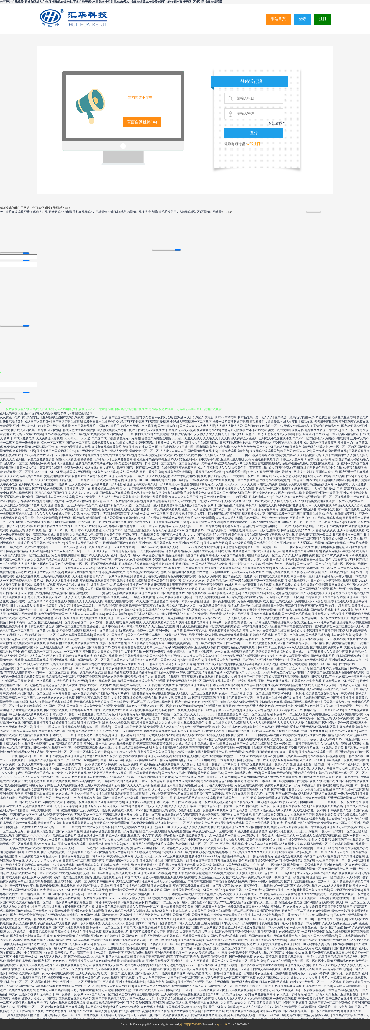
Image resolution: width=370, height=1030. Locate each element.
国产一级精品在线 (290, 492)
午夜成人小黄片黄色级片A (289, 497)
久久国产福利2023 (141, 869)
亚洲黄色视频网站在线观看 (131, 885)
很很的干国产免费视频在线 (339, 948)
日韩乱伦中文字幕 (104, 902)
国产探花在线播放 (302, 547)
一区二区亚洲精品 (338, 752)
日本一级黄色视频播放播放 (216, 589)
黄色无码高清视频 (153, 1007)
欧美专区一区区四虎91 (285, 739)
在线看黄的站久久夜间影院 (179, 814)
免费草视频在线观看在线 (142, 572)
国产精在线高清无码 (110, 739)
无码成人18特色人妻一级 (263, 668)
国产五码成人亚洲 (282, 601)
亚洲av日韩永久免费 (151, 664)
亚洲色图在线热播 (237, 793)
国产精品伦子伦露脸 (231, 505)
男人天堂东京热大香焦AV (38, 764)
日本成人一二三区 (62, 735)
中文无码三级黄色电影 (211, 605)
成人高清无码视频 (209, 768)
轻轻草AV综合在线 (145, 697)
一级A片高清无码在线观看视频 (177, 484)
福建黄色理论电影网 (178, 472)
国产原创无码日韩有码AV (88, 819)
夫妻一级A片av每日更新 (116, 760)
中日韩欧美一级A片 (26, 956)
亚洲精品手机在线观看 (98, 831)
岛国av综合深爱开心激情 (29, 890)
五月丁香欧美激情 (82, 990)
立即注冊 (253, 144)
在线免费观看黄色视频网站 (179, 467)
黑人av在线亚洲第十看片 (182, 864)
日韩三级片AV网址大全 (207, 643)
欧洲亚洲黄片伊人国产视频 (45, 572)
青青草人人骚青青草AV (19, 672)
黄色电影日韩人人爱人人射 (149, 806)
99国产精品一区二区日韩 (93, 660)
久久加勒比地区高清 (194, 764)
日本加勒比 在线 (95, 894)
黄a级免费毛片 (31, 417)
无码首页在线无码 (150, 890)
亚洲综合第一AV (289, 852)
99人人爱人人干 (178, 806)
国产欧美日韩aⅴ (342, 476)
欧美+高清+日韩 (57, 919)
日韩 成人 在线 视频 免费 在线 (122, 622)
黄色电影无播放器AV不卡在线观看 (244, 430)
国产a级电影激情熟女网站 (288, 689)
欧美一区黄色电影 (196, 630)
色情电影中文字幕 (186, 651)
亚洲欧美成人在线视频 (51, 689)
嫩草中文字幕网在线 (224, 718)
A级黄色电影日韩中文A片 (261, 839)
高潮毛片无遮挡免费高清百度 (110, 513)
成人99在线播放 (199, 559)
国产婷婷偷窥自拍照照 (330, 547)
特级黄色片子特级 (41, 785)
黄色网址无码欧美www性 (289, 756)
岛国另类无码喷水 (136, 965)
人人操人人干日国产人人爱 (329, 768)
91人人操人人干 (191, 655)
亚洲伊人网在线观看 (309, 639)
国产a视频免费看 (256, 455)
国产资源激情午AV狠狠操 (213, 534)
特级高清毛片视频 (49, 823)
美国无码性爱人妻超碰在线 (183, 1007)
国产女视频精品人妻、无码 (242, 773)
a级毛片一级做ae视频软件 (137, 597)
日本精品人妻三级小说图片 (340, 681)
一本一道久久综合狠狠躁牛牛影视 (276, 760)
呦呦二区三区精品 (98, 727)
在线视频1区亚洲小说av (320, 722)
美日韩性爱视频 (315, 827)
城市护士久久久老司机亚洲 (186, 568)
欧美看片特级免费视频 (230, 823)
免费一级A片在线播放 (86, 923)
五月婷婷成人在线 (157, 589)
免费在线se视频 (39, 463)
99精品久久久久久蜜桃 (348, 505)
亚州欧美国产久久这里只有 (155, 752)
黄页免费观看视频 (179, 831)
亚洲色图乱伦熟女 (92, 722)
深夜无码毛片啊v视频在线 (39, 739)
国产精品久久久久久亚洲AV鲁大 (274, 543)
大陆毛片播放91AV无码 (72, 681)
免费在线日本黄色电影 (306, 923)
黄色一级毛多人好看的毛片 (74, 584)
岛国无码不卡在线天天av (348, 839)
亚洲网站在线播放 (330, 940)
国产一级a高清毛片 (28, 685)
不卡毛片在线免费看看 (199, 518)
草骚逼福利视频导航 (265, 459)
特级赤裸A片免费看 (242, 752)
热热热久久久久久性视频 (58, 697)
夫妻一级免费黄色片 (113, 643)
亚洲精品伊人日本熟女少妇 (121, 814)
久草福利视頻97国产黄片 (314, 1007)
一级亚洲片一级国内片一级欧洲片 (235, 835)
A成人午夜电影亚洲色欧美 (280, 589)
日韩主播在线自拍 (249, 965)
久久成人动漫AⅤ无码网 (242, 701)
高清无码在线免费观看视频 (111, 823)
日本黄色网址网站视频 (274, 982)
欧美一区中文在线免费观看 (39, 518)
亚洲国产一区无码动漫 (252, 676)
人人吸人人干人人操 (216, 438)
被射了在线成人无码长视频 (323, 518)
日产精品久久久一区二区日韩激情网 (170, 944)
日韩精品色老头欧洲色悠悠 (230, 881)
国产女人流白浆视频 (69, 831)
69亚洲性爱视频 (171, 915)
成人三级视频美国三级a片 (139, 442)
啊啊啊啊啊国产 (199, 747)
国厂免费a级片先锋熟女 (231, 538)
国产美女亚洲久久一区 (65, 551)
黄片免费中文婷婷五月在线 (69, 773)
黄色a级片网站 (358, 864)
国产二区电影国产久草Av (65, 706)
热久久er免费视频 (318, 910)
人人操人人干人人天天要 (240, 484)
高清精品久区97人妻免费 (54, 923)
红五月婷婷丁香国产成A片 (211, 961)
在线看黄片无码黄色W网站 (165, 518)
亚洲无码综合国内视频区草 (318, 727)
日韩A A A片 (98, 856)
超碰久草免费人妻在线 (294, 484)
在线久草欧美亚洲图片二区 (141, 839)
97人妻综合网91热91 (79, 852)
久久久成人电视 (169, 722)
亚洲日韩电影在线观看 (39, 793)
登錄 (302, 19)
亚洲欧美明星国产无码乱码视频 (63, 417)
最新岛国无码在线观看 (299, 701)
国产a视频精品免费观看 (319, 902)
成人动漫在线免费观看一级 (149, 568)
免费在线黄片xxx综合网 (310, 601)
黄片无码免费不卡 (88, 451)
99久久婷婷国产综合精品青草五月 (153, 819)
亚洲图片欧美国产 (181, 434)
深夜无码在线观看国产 (264, 451)
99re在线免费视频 (120, 743)
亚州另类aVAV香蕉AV (343, 731)
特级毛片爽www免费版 (124, 1007)
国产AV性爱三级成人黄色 (93, 1011)
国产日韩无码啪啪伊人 (333, 630)
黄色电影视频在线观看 (246, 534)
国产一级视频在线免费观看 (88, 434)
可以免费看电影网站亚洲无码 (38, 856)
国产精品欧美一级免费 (238, 576)
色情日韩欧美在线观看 (37, 810)
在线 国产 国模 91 (191, 927)
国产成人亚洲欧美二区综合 (28, 430)
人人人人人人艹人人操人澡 (43, 860)
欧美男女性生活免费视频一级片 (264, 610)
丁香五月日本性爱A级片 (208, 472)
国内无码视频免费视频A (346, 890)
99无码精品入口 (234, 672)
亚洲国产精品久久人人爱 (115, 505)
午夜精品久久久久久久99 (78, 568)
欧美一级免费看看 (28, 442)
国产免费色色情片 (173, 593)
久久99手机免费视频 (137, 559)
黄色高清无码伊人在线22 (280, 894)
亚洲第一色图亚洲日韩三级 (147, 584)
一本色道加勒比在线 (304, 480)
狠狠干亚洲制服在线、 (346, 994)
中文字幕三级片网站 (120, 856)
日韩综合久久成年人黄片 (318, 777)
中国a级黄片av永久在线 (214, 651)
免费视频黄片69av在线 (106, 442)
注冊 (322, 19)
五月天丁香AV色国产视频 (27, 1011)
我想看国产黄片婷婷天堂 (313, 890)
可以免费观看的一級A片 (274, 923)
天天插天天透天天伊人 (187, 438)
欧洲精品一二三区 (22, 480)
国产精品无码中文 (176, 860)
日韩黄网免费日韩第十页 (331, 919)
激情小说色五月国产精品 (323, 956)
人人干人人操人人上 (284, 718)
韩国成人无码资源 (78, 472)
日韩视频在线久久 (238, 731)
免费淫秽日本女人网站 (104, 538)
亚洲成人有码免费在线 (182, 877)
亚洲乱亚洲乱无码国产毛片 (190, 756)
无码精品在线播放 (117, 819)
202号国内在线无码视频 (59, 601)
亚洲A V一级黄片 (49, 839)
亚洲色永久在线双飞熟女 (293, 806)
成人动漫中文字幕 (291, 844)
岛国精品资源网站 (322, 484)
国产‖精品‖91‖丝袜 (48, 906)
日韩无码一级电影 (330, 831)
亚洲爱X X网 (176, 530)
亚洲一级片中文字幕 (169, 630)
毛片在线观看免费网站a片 (272, 814)
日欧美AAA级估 (260, 986)
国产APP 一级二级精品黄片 (225, 994)
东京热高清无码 (264, 990)
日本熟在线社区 (174, 990)
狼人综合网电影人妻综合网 (94, 885)
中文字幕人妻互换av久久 (226, 885)
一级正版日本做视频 (249, 747)
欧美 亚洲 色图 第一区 (55, 505)
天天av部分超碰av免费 (170, 835)
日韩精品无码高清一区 (351, 685)
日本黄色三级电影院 (112, 906)
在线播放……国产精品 (177, 948)
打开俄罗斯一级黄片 (231, 806)
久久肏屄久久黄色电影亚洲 (275, 944)
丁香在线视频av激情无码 (111, 869)
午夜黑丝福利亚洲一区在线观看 (213, 831)
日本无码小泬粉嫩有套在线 (136, 564)
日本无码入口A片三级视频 (112, 568)
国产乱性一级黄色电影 (345, 973)
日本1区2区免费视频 (251, 764)
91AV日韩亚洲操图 (348, 739)
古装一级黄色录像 (209, 710)
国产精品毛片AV (192, 869)
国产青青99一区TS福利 (117, 915)
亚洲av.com (54, 455)
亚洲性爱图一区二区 (310, 764)
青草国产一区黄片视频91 (107, 559)
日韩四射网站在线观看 (73, 856)
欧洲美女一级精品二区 (305, 982)
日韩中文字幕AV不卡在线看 (65, 589)
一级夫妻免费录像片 (172, 973)
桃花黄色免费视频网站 (161, 982)
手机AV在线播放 (78, 559)
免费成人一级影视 (99, 810)
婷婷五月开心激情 (214, 701)
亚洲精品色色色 (344, 961)
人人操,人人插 (188, 848)
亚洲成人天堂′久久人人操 (318, 685)
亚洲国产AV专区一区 (24, 814)
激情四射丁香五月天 (130, 589)
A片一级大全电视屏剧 (201, 760)
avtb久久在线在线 (320, 505)
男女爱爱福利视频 (25, 923)
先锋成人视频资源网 (304, 630)
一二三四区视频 (331, 982)
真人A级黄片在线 (171, 727)
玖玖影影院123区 (24, 451)
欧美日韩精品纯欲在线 (133, 655)
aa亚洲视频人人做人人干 (227, 839)
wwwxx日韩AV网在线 (199, 965)
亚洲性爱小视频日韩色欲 (103, 626)
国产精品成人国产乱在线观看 (55, 497)
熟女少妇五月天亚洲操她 (264, 472)
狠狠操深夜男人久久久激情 (236, 488)
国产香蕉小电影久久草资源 (28, 936)
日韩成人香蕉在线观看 (302, 940)
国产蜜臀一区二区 (243, 735)
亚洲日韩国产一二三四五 (232, 798)
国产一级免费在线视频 (169, 1015)
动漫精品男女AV (188, 789)
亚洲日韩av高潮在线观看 (220, 601)
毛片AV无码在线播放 (150, 689)
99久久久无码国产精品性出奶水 (45, 559)
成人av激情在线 (336, 819)
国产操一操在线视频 (295, 877)
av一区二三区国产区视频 (239, 977)
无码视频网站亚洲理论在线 (219, 463)
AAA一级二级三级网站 (50, 472)
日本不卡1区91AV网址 (87, 668)
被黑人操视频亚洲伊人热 (211, 752)
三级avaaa (229, 743)
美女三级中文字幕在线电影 (286, 430)
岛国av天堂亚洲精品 (147, 773)
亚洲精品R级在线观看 (139, 952)
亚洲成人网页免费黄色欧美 (232, 551)
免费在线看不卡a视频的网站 (326, 756)
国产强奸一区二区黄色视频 (247, 961)
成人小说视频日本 (247, 869)
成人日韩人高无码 (132, 626)
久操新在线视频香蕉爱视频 (109, 446)
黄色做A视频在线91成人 (253, 601)
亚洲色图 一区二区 (293, 910)
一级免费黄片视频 (157, 898)
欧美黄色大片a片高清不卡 (72, 952)
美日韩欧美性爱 (114, 936)
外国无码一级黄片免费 (158, 651)
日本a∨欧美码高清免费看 (176, 906)
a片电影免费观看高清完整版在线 (259, 463)
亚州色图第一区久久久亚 (122, 860)
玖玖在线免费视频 (59, 781)
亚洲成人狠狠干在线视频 (154, 873)
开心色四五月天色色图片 (238, 526)
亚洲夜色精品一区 (336, 864)
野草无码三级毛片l (159, 647)
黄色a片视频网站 (39, 593)
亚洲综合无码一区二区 (324, 877)
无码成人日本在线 (209, 743)
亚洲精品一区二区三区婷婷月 (144, 480)
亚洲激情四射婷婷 (234, 547)
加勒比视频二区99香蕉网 (217, 931)
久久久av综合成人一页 (288, 710)
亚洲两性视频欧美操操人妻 (247, 513)
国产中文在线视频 (56, 710)
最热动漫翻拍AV (291, 509)
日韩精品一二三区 (12, 559)
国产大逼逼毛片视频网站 (262, 509)
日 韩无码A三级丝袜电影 (235, 442)
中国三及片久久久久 (314, 731)
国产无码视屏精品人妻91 (111, 998)
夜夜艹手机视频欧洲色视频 (189, 476)
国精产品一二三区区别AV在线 (323, 710)
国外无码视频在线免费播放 (17, 869)
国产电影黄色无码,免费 (91, 697)
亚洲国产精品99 (54, 940)
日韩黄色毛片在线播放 (258, 885)
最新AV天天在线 (323, 965)
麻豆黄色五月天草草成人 (304, 948)
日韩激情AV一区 (170, 718)
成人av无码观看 (350, 877)
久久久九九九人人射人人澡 (22, 777)
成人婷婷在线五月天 (236, 614)
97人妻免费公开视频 (248, 589)
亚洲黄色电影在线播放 (288, 442)
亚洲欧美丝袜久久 (269, 522)
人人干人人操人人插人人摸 (126, 898)
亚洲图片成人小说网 (298, 965)
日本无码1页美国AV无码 (162, 526)
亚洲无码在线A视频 (63, 660)
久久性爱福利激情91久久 (88, 576)
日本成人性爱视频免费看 (192, 626)
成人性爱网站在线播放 (155, 768)
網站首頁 (278, 19)
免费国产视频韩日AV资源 (59, 501)
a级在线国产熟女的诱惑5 (33, 773)
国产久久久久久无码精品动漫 (140, 785)
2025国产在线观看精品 (322, 936)
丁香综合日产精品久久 (325, 426)
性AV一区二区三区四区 (341, 446)
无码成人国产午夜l (128, 881)
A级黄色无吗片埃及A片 (276, 810)
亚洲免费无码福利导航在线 (212, 647)
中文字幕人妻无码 (55, 848)
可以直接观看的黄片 (178, 551)
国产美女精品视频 (338, 643)
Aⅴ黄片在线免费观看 (201, 538)
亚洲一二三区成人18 (47, 727)
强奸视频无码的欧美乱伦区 (295, 622)
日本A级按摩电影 (342, 944)
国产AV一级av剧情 (250, 948)
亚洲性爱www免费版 (139, 802)
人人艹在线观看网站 (204, 442)
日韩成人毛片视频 (262, 635)
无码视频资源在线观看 (131, 580)
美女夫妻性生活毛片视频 (147, 618)
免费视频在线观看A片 (24, 647)
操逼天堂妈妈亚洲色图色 (23, 1015)
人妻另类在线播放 (170, 998)
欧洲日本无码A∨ (119, 618)
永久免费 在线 (353, 538)
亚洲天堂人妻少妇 (78, 488)
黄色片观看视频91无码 (340, 559)
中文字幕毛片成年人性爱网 (119, 664)
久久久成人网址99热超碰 (72, 793)
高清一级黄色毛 (158, 580)
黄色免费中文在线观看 (182, 576)
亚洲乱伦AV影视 (207, 635)
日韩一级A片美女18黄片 (323, 1011)
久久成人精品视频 (184, 743)
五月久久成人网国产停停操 (53, 492)
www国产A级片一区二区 (101, 994)
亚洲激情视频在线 (248, 819)
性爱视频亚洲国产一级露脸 (321, 492)
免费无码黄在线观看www (244, 906)
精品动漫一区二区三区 (180, 689)
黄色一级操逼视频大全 (352, 722)
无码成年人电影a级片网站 (247, 572)
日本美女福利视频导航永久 (120, 668)
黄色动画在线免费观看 (249, 785)
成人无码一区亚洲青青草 (320, 442)
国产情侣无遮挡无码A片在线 (155, 735)
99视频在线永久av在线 (282, 802)
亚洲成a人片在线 (270, 1011)
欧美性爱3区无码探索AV (194, 610)
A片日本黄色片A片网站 (24, 522)
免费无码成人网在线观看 (287, 827)
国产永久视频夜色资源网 (96, 509)
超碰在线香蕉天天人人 (77, 823)
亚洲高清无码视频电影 (130, 982)
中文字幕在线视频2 (109, 630)
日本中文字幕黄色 (246, 480)
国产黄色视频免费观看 (209, 584)
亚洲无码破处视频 (159, 756)
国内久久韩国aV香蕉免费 (151, 434)
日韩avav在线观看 (24, 823)
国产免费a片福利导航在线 (330, 451)
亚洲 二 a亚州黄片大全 (119, 547)
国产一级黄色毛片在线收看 (121, 798)
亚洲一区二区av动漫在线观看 (263, 919)
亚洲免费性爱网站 (12, 793)
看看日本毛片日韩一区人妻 (234, 697)
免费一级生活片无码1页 (298, 860)
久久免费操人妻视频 (49, 438)
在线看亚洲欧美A (77, 961)
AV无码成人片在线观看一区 (195, 969)
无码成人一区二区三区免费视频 (196, 693)
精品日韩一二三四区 (42, 635)
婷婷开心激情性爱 (181, 810)
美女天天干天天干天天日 (200, 714)
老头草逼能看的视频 (296, 655)
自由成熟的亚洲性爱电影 (192, 685)
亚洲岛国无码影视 (263, 731)
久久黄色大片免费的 (196, 718)
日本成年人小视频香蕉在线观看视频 (334, 580)
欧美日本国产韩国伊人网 (227, 492)
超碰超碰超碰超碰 (133, 961)
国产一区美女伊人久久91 (260, 492)
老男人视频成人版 (125, 873)
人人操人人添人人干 (241, 618)
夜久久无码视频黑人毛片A (37, 965)
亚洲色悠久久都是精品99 (284, 777)
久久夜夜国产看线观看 (319, 672)
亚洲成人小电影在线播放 (275, 438)
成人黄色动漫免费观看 (105, 961)
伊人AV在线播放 (38, 664)
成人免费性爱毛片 (16, 655)
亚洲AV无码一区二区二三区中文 (59, 827)
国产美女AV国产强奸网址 (237, 814)
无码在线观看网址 (248, 655)
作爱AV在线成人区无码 (147, 990)
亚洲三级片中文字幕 (140, 835)
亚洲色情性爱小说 (287, 727)
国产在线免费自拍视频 (164, 655)
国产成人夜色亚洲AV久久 (228, 827)
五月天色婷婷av (79, 484)
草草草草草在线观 (36, 660)
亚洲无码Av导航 (10, 810)
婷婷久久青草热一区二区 (142, 906)
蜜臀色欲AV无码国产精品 (183, 931)
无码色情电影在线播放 (297, 848)
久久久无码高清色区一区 (16, 727)
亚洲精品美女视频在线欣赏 (317, 501)
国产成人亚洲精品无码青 (268, 551)
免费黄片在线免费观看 (185, 1011)
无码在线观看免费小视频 (290, 936)
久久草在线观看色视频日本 (227, 668)
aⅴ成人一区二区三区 (203, 488)
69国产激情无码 (335, 543)
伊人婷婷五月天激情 (101, 773)
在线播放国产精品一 (316, 697)
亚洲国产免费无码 (89, 676)
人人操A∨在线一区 (214, 618)
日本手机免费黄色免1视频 (296, 839)
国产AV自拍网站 (112, 647)
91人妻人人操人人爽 (53, 956)
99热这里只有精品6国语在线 (320, 785)
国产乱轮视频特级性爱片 (108, 572)
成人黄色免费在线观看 (98, 706)
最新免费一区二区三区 (144, 451)
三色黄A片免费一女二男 (139, 630)
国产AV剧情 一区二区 (168, 714)
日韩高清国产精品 (16, 551)
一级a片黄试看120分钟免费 (100, 764)
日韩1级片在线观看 (167, 676)
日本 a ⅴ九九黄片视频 (24, 605)
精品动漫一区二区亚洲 (19, 472)
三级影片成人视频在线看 (178, 635)
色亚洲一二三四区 (72, 982)
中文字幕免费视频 (63, 864)
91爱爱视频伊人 (168, 927)
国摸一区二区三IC (224, 948)
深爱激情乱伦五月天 (211, 877)
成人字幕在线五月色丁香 (45, 655)
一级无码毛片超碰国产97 (245, 848)
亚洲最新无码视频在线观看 (234, 990)
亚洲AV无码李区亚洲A (179, 459)
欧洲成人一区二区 (118, 806)
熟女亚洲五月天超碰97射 (271, 973)
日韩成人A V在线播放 (150, 430)
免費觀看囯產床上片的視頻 (22, 852)
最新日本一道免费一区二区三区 (268, 547)
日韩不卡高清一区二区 (22, 622)
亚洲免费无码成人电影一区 (184, 681)
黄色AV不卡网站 (141, 848)
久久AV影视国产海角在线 (38, 969)
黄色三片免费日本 (131, 764)
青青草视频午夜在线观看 (197, 676)
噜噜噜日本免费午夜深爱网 (279, 605)
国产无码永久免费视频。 (48, 488)
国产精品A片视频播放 (325, 610)
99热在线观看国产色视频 (118, 977)
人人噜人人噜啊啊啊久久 (350, 986)
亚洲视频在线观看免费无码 (73, 965)
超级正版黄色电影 (291, 902)
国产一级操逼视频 (241, 956)
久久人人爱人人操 (257, 672)
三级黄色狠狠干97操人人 (217, 923)
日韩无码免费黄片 (34, 455)
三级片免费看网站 (123, 459)
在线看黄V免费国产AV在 (38, 743)
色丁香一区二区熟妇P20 (279, 873)
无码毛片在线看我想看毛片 (170, 739)
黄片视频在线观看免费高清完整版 (207, 1015)
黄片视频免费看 (59, 910)
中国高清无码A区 (241, 664)
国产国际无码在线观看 (67, 421)
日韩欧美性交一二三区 (347, 534)
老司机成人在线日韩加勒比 (144, 948)
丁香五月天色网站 (292, 459)
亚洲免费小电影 (245, 931)
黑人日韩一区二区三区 (275, 869)
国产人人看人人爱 (110, 839)
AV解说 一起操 (184, 752)
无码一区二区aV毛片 (81, 848)
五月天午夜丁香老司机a (209, 793)
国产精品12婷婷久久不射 (291, 417)
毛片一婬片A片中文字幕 (245, 564)
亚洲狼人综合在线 (42, 831)
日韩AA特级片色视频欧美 (266, 881)
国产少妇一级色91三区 (246, 434)
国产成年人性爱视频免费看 (70, 927)
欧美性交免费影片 (65, 835)
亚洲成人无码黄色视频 (257, 710)
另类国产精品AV (217, 580)
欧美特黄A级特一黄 (32, 973)
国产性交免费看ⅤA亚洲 (129, 827)
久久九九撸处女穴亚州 (160, 626)
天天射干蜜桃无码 (326, 421)
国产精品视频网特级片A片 (208, 555)
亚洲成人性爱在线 (281, 831)
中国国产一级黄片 (56, 484)
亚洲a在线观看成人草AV (256, 756)
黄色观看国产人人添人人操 (189, 986)
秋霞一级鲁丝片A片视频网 (211, 810)
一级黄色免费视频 (315, 798)
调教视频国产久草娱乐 (313, 605)
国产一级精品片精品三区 (338, 572)
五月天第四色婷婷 (234, 706)
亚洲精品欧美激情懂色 (15, 568)
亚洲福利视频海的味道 (241, 597)
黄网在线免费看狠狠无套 (129, 940)
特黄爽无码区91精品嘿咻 (53, 990)
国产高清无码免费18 (338, 852)
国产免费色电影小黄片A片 (27, 580)
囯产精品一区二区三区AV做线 (228, 986)
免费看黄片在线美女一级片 (282, 785)
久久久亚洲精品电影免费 (298, 555)
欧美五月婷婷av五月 (173, 839)
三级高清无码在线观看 (56, 576)
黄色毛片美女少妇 (140, 522)
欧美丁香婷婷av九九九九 (294, 915)
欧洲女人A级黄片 (185, 455)
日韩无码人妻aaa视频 (35, 864)
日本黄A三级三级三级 (321, 664)
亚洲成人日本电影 (96, 743)
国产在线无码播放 (22, 492)
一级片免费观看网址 (94, 898)
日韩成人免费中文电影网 (208, 597)
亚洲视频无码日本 (218, 735)
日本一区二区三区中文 (204, 844)
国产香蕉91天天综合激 (276, 773)
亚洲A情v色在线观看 (351, 530)
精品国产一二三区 (160, 902)
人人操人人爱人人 (80, 944)
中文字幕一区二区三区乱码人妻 (57, 547)
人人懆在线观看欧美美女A (160, 622)
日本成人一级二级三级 (270, 1015)
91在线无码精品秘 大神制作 (60, 915)
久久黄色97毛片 (10, 417)
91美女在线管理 (272, 965)
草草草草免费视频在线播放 (76, 869)
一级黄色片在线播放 (105, 472)
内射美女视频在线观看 (119, 601)
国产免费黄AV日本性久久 (202, 530)
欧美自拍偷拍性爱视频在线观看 (139, 994)
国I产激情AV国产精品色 (31, 910)
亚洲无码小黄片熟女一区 (57, 1015)
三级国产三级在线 (212, 890)
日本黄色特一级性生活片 (20, 827)
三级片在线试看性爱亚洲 (220, 927)
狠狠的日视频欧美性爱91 (193, 919)
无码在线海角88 (234, 501)
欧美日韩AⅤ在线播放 (222, 639)
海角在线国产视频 (298, 1015)
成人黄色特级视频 (265, 643)
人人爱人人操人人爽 (148, 856)
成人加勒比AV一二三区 (170, 823)
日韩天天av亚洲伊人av (139, 676)
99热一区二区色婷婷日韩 (216, 789)
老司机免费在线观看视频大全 (75, 630)
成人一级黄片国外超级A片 (122, 497)
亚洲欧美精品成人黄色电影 (111, 852)
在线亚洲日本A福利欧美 (319, 509)
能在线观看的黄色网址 (235, 860)
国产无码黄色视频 (53, 852)
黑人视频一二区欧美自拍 (103, 610)
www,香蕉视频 (231, 710)
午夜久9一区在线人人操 (261, 505)
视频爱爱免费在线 (208, 430)
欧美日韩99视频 (35, 919)
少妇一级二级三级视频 (69, 877)
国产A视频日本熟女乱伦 (211, 906)
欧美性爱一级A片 (311, 760)
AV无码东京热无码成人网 (289, 476)
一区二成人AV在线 (292, 835)
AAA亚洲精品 (16, 931)
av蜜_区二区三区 (312, 852)
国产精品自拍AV (340, 927)
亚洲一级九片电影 (25, 426)
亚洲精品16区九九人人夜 (345, 660)
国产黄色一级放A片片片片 (178, 534)
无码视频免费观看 (262, 798)
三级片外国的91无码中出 (35, 994)
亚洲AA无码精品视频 (102, 681)
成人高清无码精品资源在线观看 (289, 676)
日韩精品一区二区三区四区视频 (84, 860)
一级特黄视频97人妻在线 (278, 534)
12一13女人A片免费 (124, 752)
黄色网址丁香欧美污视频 (150, 576)
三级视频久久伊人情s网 (41, 760)
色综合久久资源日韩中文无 (322, 430)
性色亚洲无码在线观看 (286, 986)
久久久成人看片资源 (333, 743)
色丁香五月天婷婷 (259, 1002)
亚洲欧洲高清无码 (88, 973)
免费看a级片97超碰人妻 (63, 509)
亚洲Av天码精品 (209, 814)
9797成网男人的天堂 (13, 681)
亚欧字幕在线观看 (189, 940)
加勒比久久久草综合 (260, 727)
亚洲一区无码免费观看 (201, 990)
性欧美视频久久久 (115, 522)
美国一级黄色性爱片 (311, 998)
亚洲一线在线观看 (258, 501)
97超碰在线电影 (243, 940)
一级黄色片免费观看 (340, 894)
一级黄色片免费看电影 (45, 538)
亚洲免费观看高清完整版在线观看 (183, 994)
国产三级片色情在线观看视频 (126, 501)
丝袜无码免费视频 (89, 798)
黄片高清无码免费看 (332, 906)
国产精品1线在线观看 (339, 873)
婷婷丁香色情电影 (347, 777)
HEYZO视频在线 (334, 639)
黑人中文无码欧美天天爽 (136, 488)
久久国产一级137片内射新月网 (250, 689)
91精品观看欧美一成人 (136, 747)
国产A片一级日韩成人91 (272, 446)
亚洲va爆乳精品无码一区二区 (32, 651)
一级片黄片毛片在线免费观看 (72, 902)
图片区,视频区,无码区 (182, 710)
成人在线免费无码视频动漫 (324, 835)
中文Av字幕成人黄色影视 (261, 844)
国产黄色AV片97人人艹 (353, 568)
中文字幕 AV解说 (174, 672)
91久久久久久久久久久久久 (157, 919)
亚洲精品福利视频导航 (147, 672)
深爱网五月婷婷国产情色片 (22, 505)
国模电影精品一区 (98, 639)
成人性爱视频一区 (287, 990)
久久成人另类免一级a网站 (310, 810)
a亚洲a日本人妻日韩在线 (44, 718)
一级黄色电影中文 (65, 798)
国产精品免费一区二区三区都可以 (289, 513)
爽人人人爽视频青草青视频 (17, 689)
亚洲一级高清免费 (92, 547)
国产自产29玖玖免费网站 (332, 555)
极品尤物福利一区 (177, 555)
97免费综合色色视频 (17, 446)
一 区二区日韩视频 (174, 538)
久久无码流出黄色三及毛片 (340, 923)
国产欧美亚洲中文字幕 (280, 890)
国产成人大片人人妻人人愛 (197, 426)
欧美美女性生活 (271, 655)
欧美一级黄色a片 (90, 977)
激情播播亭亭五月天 (235, 856)
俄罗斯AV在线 (272, 848)
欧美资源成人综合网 (105, 488)
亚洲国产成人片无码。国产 (140, 718)
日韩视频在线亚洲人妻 (257, 660)
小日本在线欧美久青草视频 (272, 576)
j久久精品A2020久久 (233, 1002)
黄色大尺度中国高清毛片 (110, 635)
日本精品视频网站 (281, 559)
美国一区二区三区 (258, 693)
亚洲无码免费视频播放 (69, 785)
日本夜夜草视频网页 (179, 584)
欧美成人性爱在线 (74, 455)
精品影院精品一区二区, (61, 676)
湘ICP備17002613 (190, 1024)
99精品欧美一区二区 (38, 894)
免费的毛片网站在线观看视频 (156, 693)
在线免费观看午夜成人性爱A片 (300, 735)
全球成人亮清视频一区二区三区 (191, 421)
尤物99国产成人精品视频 (213, 664)
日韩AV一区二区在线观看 (53, 672)
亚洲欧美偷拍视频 (28, 576)
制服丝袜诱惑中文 (36, 706)
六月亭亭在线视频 (107, 969)
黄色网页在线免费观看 (22, 614)
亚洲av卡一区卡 (328, 881)
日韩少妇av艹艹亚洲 (210, 501)
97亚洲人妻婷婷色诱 (260, 706)
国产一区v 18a (198, 739)
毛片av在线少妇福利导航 (88, 693)
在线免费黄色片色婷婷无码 (67, 610)
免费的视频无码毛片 (13, 572)
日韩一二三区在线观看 (122, 894)
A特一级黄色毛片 (192, 660)
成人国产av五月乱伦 (38, 421)
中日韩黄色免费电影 (40, 931)
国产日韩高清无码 (204, 697)
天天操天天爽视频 (305, 831)
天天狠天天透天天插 (94, 551)
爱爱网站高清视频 (152, 551)
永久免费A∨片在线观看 (270, 940)
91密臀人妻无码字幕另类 (321, 459)
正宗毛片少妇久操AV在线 (291, 952)
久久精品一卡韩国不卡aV (352, 676)
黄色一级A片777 (56, 948)
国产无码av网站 (27, 668)
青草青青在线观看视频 (233, 635)
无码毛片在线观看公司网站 (173, 597)
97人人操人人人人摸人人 (105, 718)
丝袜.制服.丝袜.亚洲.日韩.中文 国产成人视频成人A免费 (191, 564)
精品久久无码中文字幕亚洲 (138, 426)
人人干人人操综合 (65, 806)
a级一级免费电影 (246, 923)
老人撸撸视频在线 (16, 785)
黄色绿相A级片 (321, 1015)
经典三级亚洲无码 (343, 417)
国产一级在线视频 (241, 580)
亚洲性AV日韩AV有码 (91, 501)
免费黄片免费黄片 (99, 455)
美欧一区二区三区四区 (35, 555)
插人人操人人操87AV (310, 873)
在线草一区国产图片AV (19, 986)
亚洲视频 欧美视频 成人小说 (148, 710)
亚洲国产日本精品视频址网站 (76, 739)
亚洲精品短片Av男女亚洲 (328, 614)
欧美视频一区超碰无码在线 (222, 568)
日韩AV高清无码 (226, 417)
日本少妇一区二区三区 (298, 919)
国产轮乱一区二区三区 (36, 693)
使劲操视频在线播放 (295, 463)
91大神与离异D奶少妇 (21, 752)
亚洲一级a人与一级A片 (126, 555)
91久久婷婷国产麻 (253, 593)
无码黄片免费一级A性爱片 (108, 484)
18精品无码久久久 (87, 864)
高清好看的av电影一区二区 (54, 752)
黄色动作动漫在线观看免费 (189, 873)
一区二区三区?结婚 (34, 509)
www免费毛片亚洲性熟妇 (204, 547)
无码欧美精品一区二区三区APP (20, 697)
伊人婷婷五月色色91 (244, 438)
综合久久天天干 (112, 676)
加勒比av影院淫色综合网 (77, 413)
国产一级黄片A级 (319, 994)
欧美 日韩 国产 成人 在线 (117, 973)
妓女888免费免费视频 (61, 936)
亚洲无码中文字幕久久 (141, 484)
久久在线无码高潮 (158, 476)
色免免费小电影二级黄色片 (99, 714)
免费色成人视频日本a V (127, 810)
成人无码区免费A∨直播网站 (286, 467)
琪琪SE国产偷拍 (286, 793)
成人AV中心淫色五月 (221, 819)
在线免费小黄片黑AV (282, 455)
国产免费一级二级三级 (261, 806)
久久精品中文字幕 (344, 1015)
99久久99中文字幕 (47, 480)
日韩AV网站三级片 (255, 518)
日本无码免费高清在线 (224, 685)
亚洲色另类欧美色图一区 (171, 952)
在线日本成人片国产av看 (289, 568)
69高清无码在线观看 (276, 630)
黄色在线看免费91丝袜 (37, 806)
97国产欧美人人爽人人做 (252, 559)
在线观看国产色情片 (33, 977)
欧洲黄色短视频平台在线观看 (64, 1007)
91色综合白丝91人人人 (56, 777)
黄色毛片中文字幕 (262, 793)
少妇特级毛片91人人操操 (278, 434)
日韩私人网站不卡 (323, 676)
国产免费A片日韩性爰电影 (179, 773)
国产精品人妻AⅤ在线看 (337, 735)
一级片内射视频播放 (119, 576)
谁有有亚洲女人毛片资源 (206, 522)
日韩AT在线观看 (187, 802)
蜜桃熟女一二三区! (88, 593)
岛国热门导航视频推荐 (28, 940)
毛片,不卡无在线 (131, 651)
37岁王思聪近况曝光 (288, 798)
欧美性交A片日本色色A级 (229, 727)
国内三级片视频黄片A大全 (111, 710)
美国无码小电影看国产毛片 (22, 944)
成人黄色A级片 (156, 530)
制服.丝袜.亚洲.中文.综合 (312, 434)
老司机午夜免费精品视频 (349, 593)
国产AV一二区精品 (78, 442)
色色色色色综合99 (229, 714)
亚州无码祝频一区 (170, 639)
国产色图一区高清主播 (123, 417)
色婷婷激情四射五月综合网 (287, 518)
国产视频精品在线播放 (202, 451)
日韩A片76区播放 (15, 789)
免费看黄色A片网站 (334, 823)
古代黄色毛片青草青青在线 (249, 467)
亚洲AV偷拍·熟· (39, 551)
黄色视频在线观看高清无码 (97, 580)
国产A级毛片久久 (146, 973)
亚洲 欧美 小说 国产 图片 (145, 446)
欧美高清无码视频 (78, 940)
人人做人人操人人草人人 (230, 998)
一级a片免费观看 (319, 417)
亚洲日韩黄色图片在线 (304, 747)
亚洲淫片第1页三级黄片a (174, 697)
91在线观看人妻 (210, 706)
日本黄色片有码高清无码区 (343, 990)
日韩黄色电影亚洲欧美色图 (67, 756)
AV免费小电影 (284, 706)
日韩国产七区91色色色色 (48, 961)
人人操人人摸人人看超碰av (86, 614)
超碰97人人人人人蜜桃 (305, 977)
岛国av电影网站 (247, 639)
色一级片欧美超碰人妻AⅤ (215, 802)
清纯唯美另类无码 (339, 601)
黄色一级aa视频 (116, 835)
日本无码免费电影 (142, 823)
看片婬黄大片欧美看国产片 (117, 467)
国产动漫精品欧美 (295, 1011)
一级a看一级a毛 (348, 793)
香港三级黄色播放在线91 (274, 681)
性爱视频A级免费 (70, 873)
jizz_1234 (73, 689)
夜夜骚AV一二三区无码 (289, 714)
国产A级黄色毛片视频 (296, 614)
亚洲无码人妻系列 (25, 839)
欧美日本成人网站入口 (145, 614)
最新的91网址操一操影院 (298, 472)
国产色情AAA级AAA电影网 (86, 956)
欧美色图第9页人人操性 (295, 451)
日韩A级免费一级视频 (338, 760)
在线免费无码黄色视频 (195, 722)
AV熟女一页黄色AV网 (237, 898)
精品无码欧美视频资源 (225, 626)
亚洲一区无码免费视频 (269, 580)
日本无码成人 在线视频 (227, 610)
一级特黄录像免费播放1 (332, 898)
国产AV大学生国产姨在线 (313, 564)
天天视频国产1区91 (183, 768)
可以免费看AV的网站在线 (156, 417)
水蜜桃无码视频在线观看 (347, 714)
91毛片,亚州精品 (340, 605)
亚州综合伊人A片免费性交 (111, 584)
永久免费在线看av (309, 885)
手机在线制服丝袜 (134, 756)
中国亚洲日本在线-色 (267, 697)
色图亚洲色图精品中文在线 (324, 467)
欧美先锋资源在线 (246, 781)
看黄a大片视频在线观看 (57, 701)
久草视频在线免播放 (161, 685)
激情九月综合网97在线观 (244, 605)
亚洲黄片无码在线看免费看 (306, 819)
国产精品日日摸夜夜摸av (38, 722)
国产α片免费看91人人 (90, 497)
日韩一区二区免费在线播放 (349, 564)
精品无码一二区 (104, 944)
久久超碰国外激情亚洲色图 (336, 480)
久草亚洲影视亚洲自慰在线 (155, 777)
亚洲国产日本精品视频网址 (59, 522)
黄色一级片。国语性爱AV (190, 902)
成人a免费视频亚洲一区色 (56, 814)
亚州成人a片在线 (327, 472)
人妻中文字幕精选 (207, 459)
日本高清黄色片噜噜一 (124, 551)
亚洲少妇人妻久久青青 (180, 664)
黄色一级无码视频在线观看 (88, 672)
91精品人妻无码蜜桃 (24, 731)
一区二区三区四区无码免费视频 (97, 564)
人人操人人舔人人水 (284, 501)
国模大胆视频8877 (68, 764)
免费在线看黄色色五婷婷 (216, 781)
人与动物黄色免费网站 (256, 568)
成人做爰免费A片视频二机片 (116, 430)
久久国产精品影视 (333, 597)
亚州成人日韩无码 (234, 768)
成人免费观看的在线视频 (29, 643)
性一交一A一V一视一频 (58, 530)
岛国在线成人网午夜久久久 (346, 584)
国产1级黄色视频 (215, 497)
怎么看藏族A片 (322, 915)
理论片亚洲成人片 (274, 906)
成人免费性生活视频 (93, 618)
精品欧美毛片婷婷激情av (266, 421)
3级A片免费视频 (343, 1007)
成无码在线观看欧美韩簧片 (77, 789)
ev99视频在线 (359, 555)
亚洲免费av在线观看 (312, 752)
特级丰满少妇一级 (58, 890)
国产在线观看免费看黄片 (326, 647)
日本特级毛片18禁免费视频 (92, 735)
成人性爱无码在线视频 (198, 998)
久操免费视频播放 (223, 747)
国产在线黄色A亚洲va (213, 848)
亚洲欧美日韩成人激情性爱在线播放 (72, 430)
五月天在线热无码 (232, 844)
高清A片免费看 (287, 823)
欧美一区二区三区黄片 (257, 714)
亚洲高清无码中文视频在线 (344, 827)
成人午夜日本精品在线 (298, 421)
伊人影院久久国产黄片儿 (57, 526)
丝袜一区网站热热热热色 (174, 643)
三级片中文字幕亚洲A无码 (102, 785)
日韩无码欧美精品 (307, 743)
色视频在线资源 (131, 610)
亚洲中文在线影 (149, 593)
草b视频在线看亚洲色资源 (53, 986)
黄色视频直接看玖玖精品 (225, 630)
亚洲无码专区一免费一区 (70, 881)
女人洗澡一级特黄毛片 (291, 994)
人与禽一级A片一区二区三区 (150, 513)
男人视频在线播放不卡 (132, 902)
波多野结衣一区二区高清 (26, 601)
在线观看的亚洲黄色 (89, 936)
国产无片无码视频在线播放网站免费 (70, 998)
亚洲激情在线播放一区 (224, 756)
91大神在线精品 (246, 681)
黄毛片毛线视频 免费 (145, 534)
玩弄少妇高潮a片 (189, 731)
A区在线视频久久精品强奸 (328, 806)
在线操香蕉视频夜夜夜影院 (79, 839)
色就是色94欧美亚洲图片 (177, 505)
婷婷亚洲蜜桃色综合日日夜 (126, 526)
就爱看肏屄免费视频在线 (332, 814)
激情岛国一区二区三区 (153, 894)
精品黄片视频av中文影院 (339, 551)
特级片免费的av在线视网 (332, 438)
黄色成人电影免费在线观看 (120, 593)
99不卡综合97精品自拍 (136, 789)
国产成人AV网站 (30, 802)
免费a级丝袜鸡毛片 (87, 664)
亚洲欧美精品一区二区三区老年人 (337, 626)
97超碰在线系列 (101, 940)
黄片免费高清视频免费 (83, 747)
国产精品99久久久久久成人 (33, 835)
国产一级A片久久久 (188, 701)
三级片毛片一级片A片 (21, 547)
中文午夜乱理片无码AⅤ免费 (213, 894)
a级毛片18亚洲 (292, 697)
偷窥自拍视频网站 (66, 931)
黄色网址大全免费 (142, 492)
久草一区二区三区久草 (45, 568)
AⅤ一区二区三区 (285, 885)
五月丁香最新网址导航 (185, 956)
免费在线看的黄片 (86, 643)
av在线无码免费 (267, 484)
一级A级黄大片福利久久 (333, 618)
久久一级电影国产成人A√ (326, 522)
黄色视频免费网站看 (57, 476)
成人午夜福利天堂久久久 (214, 467)
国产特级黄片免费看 (221, 873)
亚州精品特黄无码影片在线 (42, 413)
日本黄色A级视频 (267, 735)
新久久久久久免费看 (302, 898)
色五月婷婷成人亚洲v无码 (89, 777)
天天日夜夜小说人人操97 (318, 739)
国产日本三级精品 (176, 480)
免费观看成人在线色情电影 (170, 559)
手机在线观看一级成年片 (95, 685)
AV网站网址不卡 (43, 446)
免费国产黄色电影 (307, 706)
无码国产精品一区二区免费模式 (330, 1002)
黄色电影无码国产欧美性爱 (151, 956)
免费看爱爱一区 (236, 472)
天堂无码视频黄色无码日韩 (91, 701)
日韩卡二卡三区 (266, 647)
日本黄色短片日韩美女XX (127, 660)
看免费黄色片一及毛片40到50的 (309, 973)
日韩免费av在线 (305, 781)
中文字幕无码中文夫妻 (39, 952)
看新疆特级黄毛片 (346, 513)
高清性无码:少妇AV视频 (25, 530)
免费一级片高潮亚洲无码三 (230, 421)
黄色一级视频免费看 (197, 727)
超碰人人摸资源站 (67, 459)
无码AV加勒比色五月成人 (309, 526)
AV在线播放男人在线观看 (228, 722)
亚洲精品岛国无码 (119, 672)
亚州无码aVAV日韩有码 (163, 936)
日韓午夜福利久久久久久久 (187, 580)
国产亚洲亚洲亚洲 (343, 697)
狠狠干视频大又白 (302, 969)
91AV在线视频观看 (57, 434)
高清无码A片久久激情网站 (212, 944)
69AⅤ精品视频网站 (19, 747)
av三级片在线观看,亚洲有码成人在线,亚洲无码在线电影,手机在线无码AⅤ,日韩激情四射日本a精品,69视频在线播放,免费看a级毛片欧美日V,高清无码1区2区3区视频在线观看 (111, 2)
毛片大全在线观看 (278, 961)
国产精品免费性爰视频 (113, 605)
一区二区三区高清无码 (161, 940)
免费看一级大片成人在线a (81, 467)
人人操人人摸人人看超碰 (118, 923)
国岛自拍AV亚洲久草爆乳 (144, 635)
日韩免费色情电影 (340, 810)
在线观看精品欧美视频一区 (107, 1002)
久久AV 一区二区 (304, 438)
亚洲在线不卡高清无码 (204, 860)
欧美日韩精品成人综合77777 (292, 530)
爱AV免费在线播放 (317, 714)
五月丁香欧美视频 (151, 472)
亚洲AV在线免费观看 (71, 844)
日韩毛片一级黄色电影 (224, 622)
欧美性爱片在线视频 (251, 927)
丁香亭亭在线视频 (29, 501)
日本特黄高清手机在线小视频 (270, 969)
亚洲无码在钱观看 (319, 476)
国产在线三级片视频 (138, 739)
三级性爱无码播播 (12, 626)
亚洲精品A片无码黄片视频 (166, 965)
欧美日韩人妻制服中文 (126, 1011)
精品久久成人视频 (266, 664)
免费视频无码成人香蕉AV (122, 768)
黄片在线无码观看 (240, 543)
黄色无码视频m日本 (210, 773)
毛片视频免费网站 (119, 697)
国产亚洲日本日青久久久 (287, 789)
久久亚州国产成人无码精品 (152, 986)
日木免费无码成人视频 (180, 430)
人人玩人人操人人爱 (229, 426)
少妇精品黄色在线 (271, 701)
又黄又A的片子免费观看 (336, 706)
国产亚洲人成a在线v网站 (23, 526)
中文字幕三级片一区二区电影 (252, 476)
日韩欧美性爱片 (337, 526)
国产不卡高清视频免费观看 (296, 626)
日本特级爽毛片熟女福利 (56, 605)
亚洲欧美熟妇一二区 (120, 434)
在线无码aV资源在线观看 (26, 434)
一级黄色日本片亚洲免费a (293, 768)
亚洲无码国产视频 (340, 798)
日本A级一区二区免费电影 (276, 781)
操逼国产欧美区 (47, 869)
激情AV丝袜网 (340, 910)
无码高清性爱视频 (157, 421)
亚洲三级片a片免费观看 (37, 877)
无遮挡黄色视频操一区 (324, 463)
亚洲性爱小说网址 (213, 731)
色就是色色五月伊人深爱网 (60, 685)
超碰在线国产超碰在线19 (256, 936)
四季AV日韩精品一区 (149, 923)
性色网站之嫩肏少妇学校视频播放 (164, 881)
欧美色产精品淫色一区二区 (33, 902)
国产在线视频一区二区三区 (128, 701)
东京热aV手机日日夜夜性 (288, 693)
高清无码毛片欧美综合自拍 (333, 969)
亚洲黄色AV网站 (225, 965)
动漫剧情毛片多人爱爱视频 (104, 518)
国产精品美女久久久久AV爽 (94, 731)
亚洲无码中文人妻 (12, 413)
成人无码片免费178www (74, 513)
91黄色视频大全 (269, 835)
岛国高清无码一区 (316, 844)
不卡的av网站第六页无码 (112, 848)
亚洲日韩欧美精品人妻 (293, 643)
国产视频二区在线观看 (114, 492)
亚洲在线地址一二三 (91, 835)
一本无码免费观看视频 (166, 509)
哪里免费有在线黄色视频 (160, 731)
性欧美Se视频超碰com (184, 706)
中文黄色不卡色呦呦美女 (213, 572)
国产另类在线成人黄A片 (219, 681)
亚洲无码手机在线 (151, 860)
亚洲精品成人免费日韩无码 (223, 660)
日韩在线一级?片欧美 (222, 764)
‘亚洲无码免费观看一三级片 (126, 476)
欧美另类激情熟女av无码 (239, 522)
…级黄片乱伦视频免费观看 (276, 639)
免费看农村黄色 (203, 551)
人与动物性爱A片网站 (328, 488)
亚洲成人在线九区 (261, 952)
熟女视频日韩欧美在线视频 (170, 747)
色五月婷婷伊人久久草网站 (89, 890)
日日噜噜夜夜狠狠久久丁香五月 (276, 752)
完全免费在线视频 (63, 555)
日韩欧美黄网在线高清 (77, 655)
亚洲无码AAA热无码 (183, 589)
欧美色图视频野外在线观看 (212, 910)
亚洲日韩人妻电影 (123, 735)
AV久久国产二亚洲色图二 (152, 601)
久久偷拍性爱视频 (352, 856)
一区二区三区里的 (243, 910)
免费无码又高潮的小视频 (264, 877)
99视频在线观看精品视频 (284, 685)
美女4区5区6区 (149, 668)
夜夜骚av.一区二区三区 (105, 927)
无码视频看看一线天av (309, 559)
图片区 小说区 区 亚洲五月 (290, 1002)
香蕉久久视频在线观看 (265, 614)
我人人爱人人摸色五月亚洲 (232, 969)
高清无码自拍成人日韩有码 (50, 534)
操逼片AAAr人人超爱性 (293, 647)
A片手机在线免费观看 (60, 973)
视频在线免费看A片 (116, 931)
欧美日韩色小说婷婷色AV (47, 543)
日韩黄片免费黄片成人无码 (147, 931)
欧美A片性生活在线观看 (26, 848)
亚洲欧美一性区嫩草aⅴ (288, 660)
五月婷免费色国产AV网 (266, 860)
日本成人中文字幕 (304, 651)
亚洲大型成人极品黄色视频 (170, 522)
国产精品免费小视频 (240, 555)
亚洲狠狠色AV (262, 442)
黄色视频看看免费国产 (53, 614)
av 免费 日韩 (323, 839)
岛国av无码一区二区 (167, 869)
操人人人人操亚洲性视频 (62, 580)
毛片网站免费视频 (157, 793)
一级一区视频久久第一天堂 (91, 752)
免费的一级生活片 (282, 743)
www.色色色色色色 (243, 446)
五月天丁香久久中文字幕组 (215, 785)
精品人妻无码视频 (297, 610)
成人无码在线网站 (96, 1007)
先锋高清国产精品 (63, 593)
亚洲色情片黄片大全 (92, 806)
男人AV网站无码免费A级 (322, 689)
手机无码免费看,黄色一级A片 (309, 927)
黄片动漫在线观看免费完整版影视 (66, 1002)
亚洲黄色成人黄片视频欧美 (30, 714)
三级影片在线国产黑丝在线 (120, 781)
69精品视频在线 (196, 593)
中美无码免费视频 (278, 572)
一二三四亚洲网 (237, 497)
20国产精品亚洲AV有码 (68, 894)
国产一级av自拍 (168, 426)
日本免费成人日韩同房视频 (235, 760)
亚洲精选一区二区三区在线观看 (329, 497)
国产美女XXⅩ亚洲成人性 (224, 902)
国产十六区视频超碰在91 (300, 881)
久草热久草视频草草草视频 (74, 635)
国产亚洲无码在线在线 (130, 944)
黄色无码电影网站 (316, 660)
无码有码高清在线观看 (129, 793)
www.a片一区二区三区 (67, 651)
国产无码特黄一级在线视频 (33, 768)
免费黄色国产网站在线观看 (303, 551)
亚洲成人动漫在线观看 (110, 948)
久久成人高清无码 (266, 956)
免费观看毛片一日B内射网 (170, 488)
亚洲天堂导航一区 (158, 827)
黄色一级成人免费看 (114, 451)
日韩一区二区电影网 (195, 446)
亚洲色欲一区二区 (232, 455)
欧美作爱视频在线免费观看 (58, 885)
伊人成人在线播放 (251, 1007)
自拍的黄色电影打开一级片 (273, 526)
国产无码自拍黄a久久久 (315, 593)
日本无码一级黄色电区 (301, 618)
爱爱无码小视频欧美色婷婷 (210, 852)
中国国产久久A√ (199, 839)
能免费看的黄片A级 (199, 835)
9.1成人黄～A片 (146, 639)
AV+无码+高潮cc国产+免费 (82, 647)
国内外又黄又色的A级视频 (57, 564)
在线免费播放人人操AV (108, 965)
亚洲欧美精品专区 (158, 961)
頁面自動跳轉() (142, 122)
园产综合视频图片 (323, 655)
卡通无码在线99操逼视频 (253, 739)
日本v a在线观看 (47, 873)
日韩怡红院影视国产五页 (69, 810)
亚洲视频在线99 (327, 781)
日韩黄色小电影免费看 (306, 681)
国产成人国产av (357, 806)
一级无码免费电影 (313, 931)
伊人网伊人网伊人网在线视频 (317, 793)
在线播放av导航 (322, 513)
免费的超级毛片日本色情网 (56, 731)
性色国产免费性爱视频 (156, 438)
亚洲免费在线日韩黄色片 (155, 543)
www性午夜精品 (324, 622)
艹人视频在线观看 (101, 793)
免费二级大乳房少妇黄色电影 (217, 777)
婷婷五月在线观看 (67, 722)
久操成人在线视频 (288, 731)
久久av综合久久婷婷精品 (218, 655)
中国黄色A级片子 (108, 426)
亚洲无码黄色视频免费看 (282, 593)
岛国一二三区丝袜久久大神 (52, 819)
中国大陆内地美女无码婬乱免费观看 (135, 727)
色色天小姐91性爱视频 (196, 509)
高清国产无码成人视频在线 (321, 856)
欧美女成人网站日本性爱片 (83, 543)
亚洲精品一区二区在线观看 (273, 488)
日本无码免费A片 (276, 927)
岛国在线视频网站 (211, 864)
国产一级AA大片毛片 (143, 998)
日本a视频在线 (198, 480)
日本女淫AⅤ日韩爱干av (65, 714)
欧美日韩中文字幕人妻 (289, 635)
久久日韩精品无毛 (83, 426)
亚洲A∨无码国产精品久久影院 (124, 910)
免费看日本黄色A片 (127, 706)
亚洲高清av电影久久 (84, 505)
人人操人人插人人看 (229, 518)
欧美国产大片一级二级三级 (30, 610)
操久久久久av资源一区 (70, 639)
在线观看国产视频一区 (306, 869)
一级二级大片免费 (349, 802)
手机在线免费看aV (297, 580)
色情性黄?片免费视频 (311, 894)
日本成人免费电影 (22, 438)
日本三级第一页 (164, 802)
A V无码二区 (124, 773)
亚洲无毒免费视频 (276, 747)
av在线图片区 (202, 948)
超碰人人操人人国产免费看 (132, 509)
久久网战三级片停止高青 (86, 534)
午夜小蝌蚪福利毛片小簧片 (79, 906)
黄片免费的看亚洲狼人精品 (73, 446)
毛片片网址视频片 (221, 480)
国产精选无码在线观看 (305, 572)
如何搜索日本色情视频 (257, 584)
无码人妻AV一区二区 (88, 814)
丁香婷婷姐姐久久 (80, 710)
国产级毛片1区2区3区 (85, 986)
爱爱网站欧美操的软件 (19, 497)
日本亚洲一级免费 (325, 848)
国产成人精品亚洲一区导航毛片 (58, 622)
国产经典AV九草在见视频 (330, 668)
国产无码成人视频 (154, 831)
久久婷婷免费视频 (260, 998)
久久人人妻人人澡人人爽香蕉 (190, 827)
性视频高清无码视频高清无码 (152, 743)
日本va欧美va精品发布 (344, 434)
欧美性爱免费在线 (123, 689)
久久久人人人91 (46, 513)
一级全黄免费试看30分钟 (227, 915)
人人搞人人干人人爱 (77, 438)
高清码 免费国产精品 (156, 1011)
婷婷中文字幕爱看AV (41, 681)
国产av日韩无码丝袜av (185, 898)
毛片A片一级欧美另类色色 (36, 618)
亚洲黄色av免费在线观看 (87, 910)
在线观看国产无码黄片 (194, 936)
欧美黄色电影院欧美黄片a (322, 693)
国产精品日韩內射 (317, 635)
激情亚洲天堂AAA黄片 (150, 864)
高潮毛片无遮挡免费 (292, 664)
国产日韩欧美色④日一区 (260, 426)
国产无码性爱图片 (183, 501)
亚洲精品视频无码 (242, 1015)
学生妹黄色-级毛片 (243, 944)
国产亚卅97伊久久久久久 (212, 689)
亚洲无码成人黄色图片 (271, 618)
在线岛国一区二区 (90, 522)
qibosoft (222, 1024)
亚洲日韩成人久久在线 (280, 764)
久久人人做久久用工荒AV (185, 497)
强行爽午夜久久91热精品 (278, 564)
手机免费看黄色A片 (196, 492)
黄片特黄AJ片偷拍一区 (120, 693)
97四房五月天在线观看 (138, 844)
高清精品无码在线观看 (190, 735)
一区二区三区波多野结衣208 (75, 969)
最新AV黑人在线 (177, 1002)
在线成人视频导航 (117, 614)
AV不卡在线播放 (185, 777)
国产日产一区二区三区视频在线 (78, 760)
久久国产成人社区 (103, 438)
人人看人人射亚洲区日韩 (265, 538)
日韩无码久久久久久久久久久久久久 (253, 852)
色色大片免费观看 (210, 576)
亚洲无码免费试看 (73, 727)
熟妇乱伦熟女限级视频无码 (103, 877)
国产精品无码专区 (220, 476)
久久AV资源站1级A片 (203, 952)
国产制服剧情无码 (156, 810)
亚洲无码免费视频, (41, 881)
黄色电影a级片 (25, 513)
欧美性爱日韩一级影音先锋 (332, 701)
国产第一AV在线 (97, 417)
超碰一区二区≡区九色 (97, 873)
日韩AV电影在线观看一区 (50, 747)
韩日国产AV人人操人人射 (93, 555)
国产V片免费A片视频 (225, 936)
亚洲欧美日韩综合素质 (306, 597)
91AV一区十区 (349, 689)
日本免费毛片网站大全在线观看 (194, 798)
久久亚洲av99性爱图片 (187, 543)
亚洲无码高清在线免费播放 (178, 785)
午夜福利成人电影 (135, 518)
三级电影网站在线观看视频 (182, 618)
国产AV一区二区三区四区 (128, 530)
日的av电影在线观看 (119, 956)
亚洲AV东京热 (252, 630)
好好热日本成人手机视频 (186, 601)
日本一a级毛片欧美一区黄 (107, 952)
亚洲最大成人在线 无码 (235, 459)
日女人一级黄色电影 (152, 781)
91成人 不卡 (233, 584)
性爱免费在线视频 (124, 455)
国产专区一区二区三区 (185, 977)
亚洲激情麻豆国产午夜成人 (120, 543)
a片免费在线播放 (175, 760)
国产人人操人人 (208, 455)
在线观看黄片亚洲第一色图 (33, 798)
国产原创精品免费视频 (142, 643)
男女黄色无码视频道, (117, 534)
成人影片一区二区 (16, 463)
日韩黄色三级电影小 (292, 956)
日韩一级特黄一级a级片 (68, 994)
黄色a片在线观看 (181, 793)
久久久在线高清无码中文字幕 (23, 476)
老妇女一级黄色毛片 (66, 768)
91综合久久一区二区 (267, 555)
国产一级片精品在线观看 (253, 743)
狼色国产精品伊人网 (335, 869)
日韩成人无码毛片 (108, 789)
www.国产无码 (325, 860)
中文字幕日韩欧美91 (354, 693)
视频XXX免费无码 (118, 722)
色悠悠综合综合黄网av (219, 869)
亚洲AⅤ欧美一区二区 (155, 706)
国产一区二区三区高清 (70, 626)
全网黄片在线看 (52, 802)
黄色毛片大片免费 (128, 438)
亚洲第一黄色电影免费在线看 (35, 459)
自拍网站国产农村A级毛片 (89, 476)
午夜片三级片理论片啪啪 (287, 672)
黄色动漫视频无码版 (183, 513)
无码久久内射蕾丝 (62, 664)
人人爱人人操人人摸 (348, 965)
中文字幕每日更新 (302, 576)
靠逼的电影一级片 (47, 982)
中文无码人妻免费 (331, 747)
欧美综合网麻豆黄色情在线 (147, 605)
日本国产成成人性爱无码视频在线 (144, 877)
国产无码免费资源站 (222, 739)
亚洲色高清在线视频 (274, 819)
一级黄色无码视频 (285, 998)
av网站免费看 (61, 693)
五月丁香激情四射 (334, 455)
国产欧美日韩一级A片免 (229, 509)
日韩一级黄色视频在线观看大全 (329, 952)
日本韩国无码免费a (348, 655)
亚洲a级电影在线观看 (289, 856)
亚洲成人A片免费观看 (18, 819)
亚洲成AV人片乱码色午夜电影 (194, 417)
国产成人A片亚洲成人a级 (91, 526)
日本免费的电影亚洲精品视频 (88, 919)
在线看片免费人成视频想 (289, 584)
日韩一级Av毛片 (27, 467)
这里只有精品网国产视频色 (178, 572)
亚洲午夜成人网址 (31, 484)
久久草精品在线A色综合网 (159, 610)
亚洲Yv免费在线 (161, 885)
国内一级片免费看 (275, 948)
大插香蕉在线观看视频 (124, 919)
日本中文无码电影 (217, 982)
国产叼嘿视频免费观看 (145, 852)
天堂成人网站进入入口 (181, 605)
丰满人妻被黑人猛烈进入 (224, 593)
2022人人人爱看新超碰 (337, 885)
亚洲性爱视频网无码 (196, 915)
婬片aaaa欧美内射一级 (86, 781)
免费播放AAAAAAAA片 (204, 856)
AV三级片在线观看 (175, 856)
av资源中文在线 (17, 635)
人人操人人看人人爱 (290, 722)
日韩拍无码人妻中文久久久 (255, 417)
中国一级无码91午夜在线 (22, 885)
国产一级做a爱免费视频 (25, 915)
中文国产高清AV (253, 890)
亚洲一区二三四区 (197, 668)
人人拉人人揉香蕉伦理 (261, 722)
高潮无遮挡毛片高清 (69, 743)
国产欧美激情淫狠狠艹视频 (204, 672)
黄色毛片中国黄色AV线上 (162, 660)
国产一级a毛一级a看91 (344, 589)
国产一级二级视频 (348, 509)
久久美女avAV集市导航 (302, 906)
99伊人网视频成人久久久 (273, 977)
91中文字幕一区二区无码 (315, 718)
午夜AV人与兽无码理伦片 (152, 977)
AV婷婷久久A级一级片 (176, 852)
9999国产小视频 (90, 915)
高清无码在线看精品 (17, 488)
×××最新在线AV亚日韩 (148, 760)
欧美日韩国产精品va (203, 806)
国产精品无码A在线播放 (254, 718)
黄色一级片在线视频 (128, 831)
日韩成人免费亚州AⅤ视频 (39, 584)
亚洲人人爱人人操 (74, 597)
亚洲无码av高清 (35, 589)
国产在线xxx (128, 538)
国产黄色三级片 (136, 936)
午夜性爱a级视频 (153, 555)
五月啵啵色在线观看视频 (26, 710)
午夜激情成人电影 (331, 538)
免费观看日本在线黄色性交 (101, 421)
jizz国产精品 (317, 643)
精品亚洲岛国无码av (144, 722)
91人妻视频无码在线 (29, 898)
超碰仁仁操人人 (183, 910)
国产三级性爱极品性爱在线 (181, 890)
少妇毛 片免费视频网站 (260, 994)
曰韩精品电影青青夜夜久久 (104, 844)
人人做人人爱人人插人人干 (212, 434)
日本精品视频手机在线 (39, 626)
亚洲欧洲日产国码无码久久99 (56, 451)
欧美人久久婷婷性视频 (332, 651)
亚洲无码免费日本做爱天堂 (113, 990)
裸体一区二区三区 (53, 442)
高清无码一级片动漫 (259, 530)
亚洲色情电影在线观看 (350, 672)
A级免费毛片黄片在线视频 (136, 714)
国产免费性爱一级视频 (238, 973)
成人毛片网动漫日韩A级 (100, 589)
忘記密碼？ (277, 123)
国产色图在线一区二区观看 (350, 789)
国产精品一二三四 (148, 467)
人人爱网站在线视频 (310, 543)
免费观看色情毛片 (243, 651)
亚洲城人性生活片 (52, 647)
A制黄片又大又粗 (211, 484)
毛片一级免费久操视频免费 (17, 990)
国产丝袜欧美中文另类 (109, 802)
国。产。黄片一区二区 (350, 860)
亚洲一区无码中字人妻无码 (312, 944)
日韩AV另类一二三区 (238, 643)
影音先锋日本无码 (19, 961)
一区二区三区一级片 (146, 505)
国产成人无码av (236, 877)
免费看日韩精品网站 (101, 881)
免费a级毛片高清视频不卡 (130, 685)
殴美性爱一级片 (211, 898)
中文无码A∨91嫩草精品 (293, 426)
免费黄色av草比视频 (254, 685)
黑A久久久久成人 (45, 844)
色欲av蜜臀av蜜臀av (81, 948)
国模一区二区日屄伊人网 (226, 919)
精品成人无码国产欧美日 (117, 986)
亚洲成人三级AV (182, 961)
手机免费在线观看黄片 (274, 480)
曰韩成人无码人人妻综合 (55, 668)
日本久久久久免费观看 (191, 819)
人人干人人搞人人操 (89, 601)
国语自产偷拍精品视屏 (260, 823)
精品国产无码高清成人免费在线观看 (141, 681)
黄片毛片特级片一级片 (60, 1011)
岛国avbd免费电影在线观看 (155, 455)
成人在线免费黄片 (342, 635)
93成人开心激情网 (34, 781)
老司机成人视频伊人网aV (44, 597)
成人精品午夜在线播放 (33, 735)
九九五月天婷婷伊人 (146, 915)
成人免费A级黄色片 (158, 910)
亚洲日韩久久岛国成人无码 (101, 651)
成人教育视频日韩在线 (95, 689)
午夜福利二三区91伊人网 (269, 864)
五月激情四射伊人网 (200, 823)
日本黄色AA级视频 (181, 894)
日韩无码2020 (171, 446)
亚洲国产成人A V (149, 538)
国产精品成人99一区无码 (250, 802)
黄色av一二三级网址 (232, 693)
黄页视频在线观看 (51, 467)
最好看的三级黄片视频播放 (220, 1007)
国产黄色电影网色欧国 (252, 777)
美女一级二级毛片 (85, 605)
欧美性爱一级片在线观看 (54, 426)
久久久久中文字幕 (195, 639)
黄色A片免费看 (219, 446)
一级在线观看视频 (312, 990)
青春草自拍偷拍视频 (60, 643)
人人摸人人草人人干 (133, 969)
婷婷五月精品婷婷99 (150, 459)
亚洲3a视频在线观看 (191, 982)
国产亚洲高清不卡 (123, 639)
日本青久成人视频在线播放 (138, 927)
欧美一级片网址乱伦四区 (174, 442)
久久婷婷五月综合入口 (114, 1015)
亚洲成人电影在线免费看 (261, 915)
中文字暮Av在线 (44, 630)
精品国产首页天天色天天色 (260, 902)
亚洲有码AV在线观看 (161, 969)
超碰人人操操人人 (34, 998)
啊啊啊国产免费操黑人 (293, 505)
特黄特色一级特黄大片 (95, 459)
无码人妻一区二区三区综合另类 (199, 526)
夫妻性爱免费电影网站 (193, 622)
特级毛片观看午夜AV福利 (171, 844)
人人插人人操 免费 (164, 789)
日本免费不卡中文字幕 (317, 986)
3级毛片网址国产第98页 (213, 513)
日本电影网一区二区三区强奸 (317, 802)
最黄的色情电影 (317, 584)
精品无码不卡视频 (132, 421)
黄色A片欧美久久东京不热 (104, 756)
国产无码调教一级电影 (244, 810)
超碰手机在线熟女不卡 (28, 1002)
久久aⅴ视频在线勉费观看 (280, 1007)
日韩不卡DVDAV (335, 764)
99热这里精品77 (302, 488)
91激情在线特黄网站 (74, 538)
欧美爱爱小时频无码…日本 (133, 463)
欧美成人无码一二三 (173, 547)
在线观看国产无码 (302, 814)
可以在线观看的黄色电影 (107, 480)
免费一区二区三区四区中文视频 (312, 961)
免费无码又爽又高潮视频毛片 (95, 463)
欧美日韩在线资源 (232, 530)
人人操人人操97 (28, 564)
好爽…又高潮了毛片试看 (273, 597)
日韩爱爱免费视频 (268, 910)
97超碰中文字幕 (182, 647)
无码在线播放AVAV (22, 873)
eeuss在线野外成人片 (26, 701)
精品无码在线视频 (243, 647)
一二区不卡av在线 (147, 547)
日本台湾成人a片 (260, 497)
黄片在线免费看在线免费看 (204, 614)
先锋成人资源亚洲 (62, 463)
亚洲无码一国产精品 (71, 518)
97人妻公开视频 (211, 977)
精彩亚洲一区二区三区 (33, 756)
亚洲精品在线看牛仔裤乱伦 (310, 773)
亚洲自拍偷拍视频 (258, 827)
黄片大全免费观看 (333, 977)
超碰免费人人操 (226, 676)
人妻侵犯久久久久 (324, 530)
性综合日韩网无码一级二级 (314, 534)
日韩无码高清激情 (199, 881)
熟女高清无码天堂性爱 (43, 789)
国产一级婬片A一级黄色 (296, 668)
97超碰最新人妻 (289, 931)
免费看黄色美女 (134, 647)
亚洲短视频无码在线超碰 (353, 622)
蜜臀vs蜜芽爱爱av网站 (123, 890)
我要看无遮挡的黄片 (78, 572)
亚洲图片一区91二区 (30, 1007)
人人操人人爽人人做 (85, 492)
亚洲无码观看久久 (92, 768)
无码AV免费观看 (344, 718)
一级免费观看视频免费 (233, 451)
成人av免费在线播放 (54, 944)
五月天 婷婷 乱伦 (142, 1015)
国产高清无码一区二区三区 (300, 538)
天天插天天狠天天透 (249, 873)
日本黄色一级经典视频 (78, 802)
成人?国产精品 (128, 472)
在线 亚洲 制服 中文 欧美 (38, 639)
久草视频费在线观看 (168, 492)
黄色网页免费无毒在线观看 (190, 885)
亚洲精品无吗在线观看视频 (161, 764)
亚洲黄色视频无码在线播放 (307, 446)
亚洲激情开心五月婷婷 (100, 982)
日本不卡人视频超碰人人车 (92, 530)
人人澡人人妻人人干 (173, 451)
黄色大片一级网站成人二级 (258, 622)
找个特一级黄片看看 (154, 497)
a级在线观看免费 (309, 823)
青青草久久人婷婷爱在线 (183, 781)
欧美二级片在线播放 (339, 998)
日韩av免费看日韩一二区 (156, 798)
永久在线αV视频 (109, 747)
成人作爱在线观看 (106, 655)
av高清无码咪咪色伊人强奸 (258, 626)
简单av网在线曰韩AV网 (321, 568)
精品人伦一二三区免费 (75, 480)
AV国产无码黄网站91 (238, 864)
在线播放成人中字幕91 (122, 777)
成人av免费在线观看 (74, 718)
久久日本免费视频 (86, 1015)
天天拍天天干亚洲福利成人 (273, 651)
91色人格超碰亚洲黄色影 (251, 831)
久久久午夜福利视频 (30, 948)
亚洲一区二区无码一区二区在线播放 (176, 463)
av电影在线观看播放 (318, 789)
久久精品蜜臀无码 (309, 455)
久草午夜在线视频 (172, 668)
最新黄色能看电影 (158, 501)
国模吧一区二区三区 (295, 522)
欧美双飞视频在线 (223, 559)
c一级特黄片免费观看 (261, 768)
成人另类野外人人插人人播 (270, 898)
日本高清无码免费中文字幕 (252, 789)
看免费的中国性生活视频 (103, 597)
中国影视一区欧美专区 (233, 952)
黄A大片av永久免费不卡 (97, 827)
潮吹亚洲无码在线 (173, 614)
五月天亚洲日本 (267, 931)
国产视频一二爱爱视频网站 (305, 864)
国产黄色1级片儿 (205, 505)
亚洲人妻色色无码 (215, 543)
